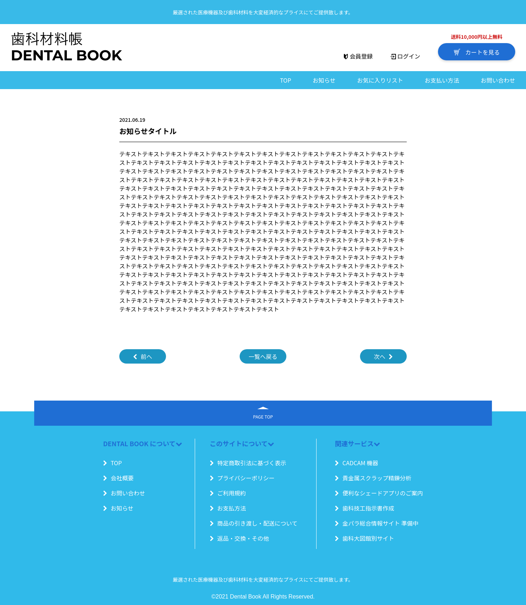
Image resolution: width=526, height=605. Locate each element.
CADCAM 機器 (356, 462)
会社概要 (118, 478)
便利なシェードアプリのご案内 (379, 493)
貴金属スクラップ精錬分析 (373, 478)
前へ (142, 356)
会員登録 (358, 56)
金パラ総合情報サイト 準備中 (377, 523)
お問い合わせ (498, 80)
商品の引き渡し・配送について (254, 523)
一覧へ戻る (263, 356)
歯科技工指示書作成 (364, 508)
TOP (285, 80)
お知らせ (324, 80)
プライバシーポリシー (242, 478)
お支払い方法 (442, 80)
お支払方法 (228, 508)
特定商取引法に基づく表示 (248, 462)
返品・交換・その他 (239, 538)
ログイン (405, 56)
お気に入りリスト (380, 80)
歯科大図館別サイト (364, 538)
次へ (383, 356)
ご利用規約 (228, 493)
